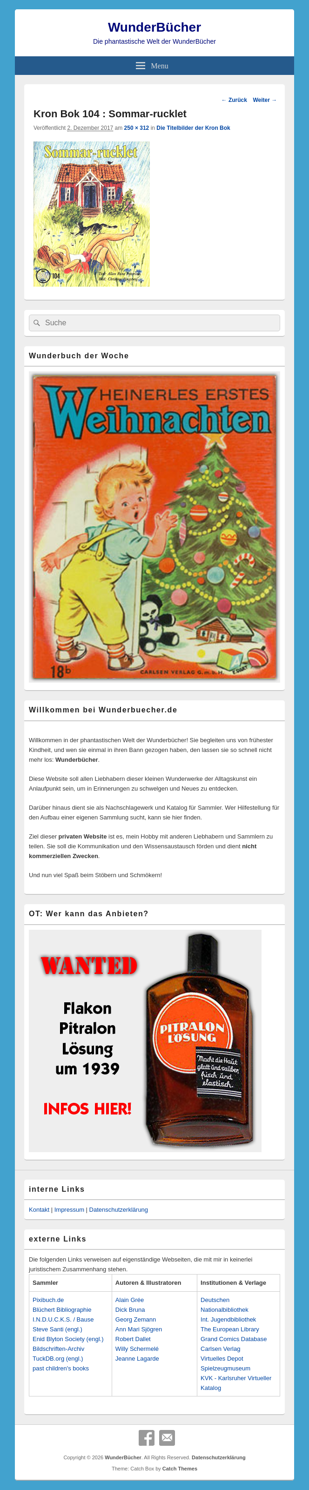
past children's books (61, 1368)
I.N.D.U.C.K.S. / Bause (63, 1319)
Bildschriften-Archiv (58, 1348)
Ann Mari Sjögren (138, 1329)
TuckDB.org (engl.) (58, 1358)
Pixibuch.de (48, 1299)
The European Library (230, 1329)
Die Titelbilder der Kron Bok (193, 128)
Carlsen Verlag (220, 1348)
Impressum (69, 1209)
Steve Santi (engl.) (57, 1329)
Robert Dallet (133, 1339)
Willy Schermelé (137, 1348)
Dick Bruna (130, 1309)
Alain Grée (129, 1299)
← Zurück (234, 100)
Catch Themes (179, 1468)
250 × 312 (136, 128)
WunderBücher (154, 27)
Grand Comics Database (234, 1339)
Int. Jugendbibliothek (228, 1319)
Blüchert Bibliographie (62, 1309)
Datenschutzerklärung (118, 1209)
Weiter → (265, 100)
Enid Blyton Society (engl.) (68, 1339)
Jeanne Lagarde (137, 1358)
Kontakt (39, 1209)
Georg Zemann (135, 1319)
